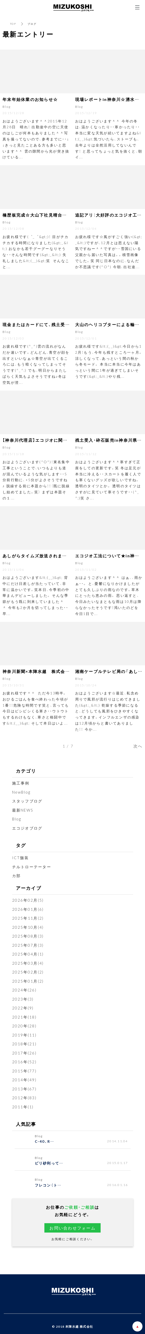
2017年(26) (24, 1053)
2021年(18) (24, 1017)
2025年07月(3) (28, 945)
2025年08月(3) (28, 936)
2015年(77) (24, 1071)
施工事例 (21, 783)
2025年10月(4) (28, 927)
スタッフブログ (27, 801)
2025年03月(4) (28, 963)
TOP (13, 24)
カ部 (16, 875)
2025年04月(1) (28, 954)
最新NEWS (23, 810)
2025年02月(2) (28, 972)
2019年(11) (24, 1035)
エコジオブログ (27, 828)
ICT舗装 (20, 857)
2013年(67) (24, 1089)
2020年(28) (24, 1026)
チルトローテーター (31, 867)
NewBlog (21, 792)
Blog (16, 819)
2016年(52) (24, 1062)
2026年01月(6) (28, 909)
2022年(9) (23, 1008)
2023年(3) (23, 999)
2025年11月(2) (28, 918)
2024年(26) (24, 990)
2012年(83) (24, 1097)
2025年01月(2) (28, 981)
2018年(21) (24, 1044)
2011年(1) (23, 1107)
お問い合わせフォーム (72, 1228)
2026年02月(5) (28, 900)
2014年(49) (24, 1080)
